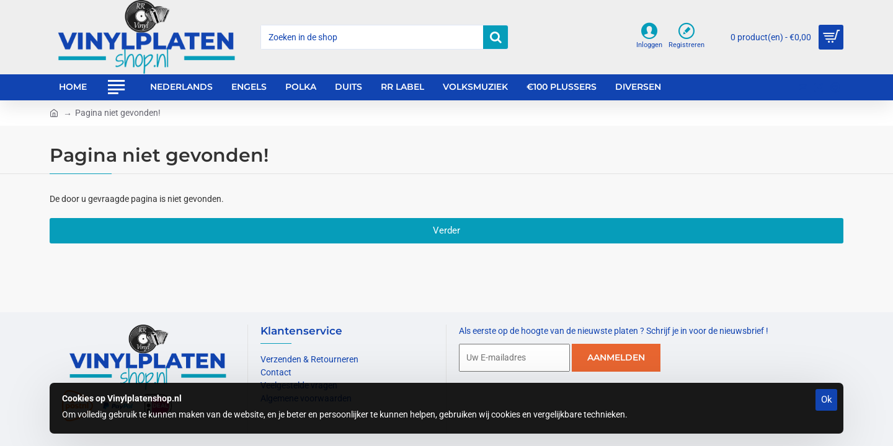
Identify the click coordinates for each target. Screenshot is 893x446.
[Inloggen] (649, 37)
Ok (826, 399)
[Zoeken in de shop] (495, 37)
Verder (446, 230)
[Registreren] (686, 37)
